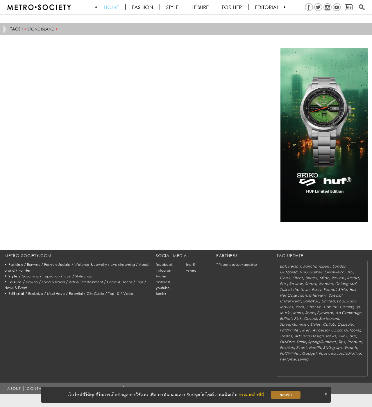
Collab (329, 324)
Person (294, 266)
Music (285, 313)
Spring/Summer (294, 324)
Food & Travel (53, 282)
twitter (161, 276)
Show (310, 313)
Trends (286, 336)
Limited (328, 301)
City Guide (95, 293)
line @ (190, 264)
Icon (67, 276)
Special (335, 295)
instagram (164, 270)
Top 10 (113, 293)
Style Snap (83, 276)
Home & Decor (119, 282)
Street (310, 284)
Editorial (267, 7)
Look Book (346, 301)
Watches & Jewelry (90, 264)
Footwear (328, 353)
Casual (310, 318)
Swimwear (334, 272)
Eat (283, 266)
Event (301, 347)
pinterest (163, 282)
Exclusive (35, 293)
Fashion (142, 7)
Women (325, 284)
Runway (33, 264)
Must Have (56, 293)
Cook (285, 278)
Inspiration (51, 276)
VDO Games (311, 272)
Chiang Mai (345, 284)
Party (316, 289)
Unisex (311, 278)
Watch (350, 347)
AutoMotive (350, 353)
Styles (315, 324)
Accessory (322, 330)
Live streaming (123, 264)
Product (354, 342)
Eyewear (325, 313)
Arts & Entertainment (86, 282)
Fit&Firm (287, 342)
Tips (342, 342)
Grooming (30, 276)
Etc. (283, 284)
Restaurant (329, 318)
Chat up (313, 307)
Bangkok (311, 301)
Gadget (309, 353)
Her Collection (293, 295)
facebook (164, 264)
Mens (298, 313)
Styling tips (332, 347)
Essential (76, 293)
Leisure (200, 7)
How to (32, 282)
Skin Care (347, 336)
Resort (353, 278)
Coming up (350, 307)
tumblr (161, 293)
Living (303, 359)
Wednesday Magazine (238, 264)
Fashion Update (57, 264)
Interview (317, 295)
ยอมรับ (286, 394)
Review (338, 278)
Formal (329, 289)
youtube (163, 288)
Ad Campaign (348, 313)
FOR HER (232, 7)
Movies (286, 307)
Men (306, 330)
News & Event (15, 288)
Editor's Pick (290, 318)
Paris (300, 307)
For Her (25, 270)
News (331, 336)
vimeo (191, 270)
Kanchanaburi (316, 266)
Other (297, 278)
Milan (324, 278)
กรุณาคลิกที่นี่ (251, 394)
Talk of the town (295, 289)
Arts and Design (309, 336)
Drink (301, 342)
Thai (349, 272)
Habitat (330, 307)
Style (173, 7)
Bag (337, 330)
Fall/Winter (290, 330)
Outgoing (288, 272)
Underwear (290, 301)
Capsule (345, 324)
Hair (353, 289)
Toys (139, 282)
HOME (111, 7)
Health (315, 347)
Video (128, 293)
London (339, 266)
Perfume (288, 359)
